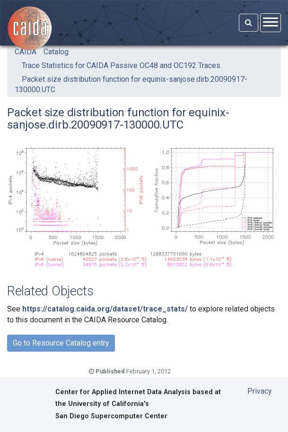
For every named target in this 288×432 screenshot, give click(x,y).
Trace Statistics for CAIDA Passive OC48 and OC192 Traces (121, 65)
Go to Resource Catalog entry (61, 342)
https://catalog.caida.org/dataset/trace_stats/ (105, 308)
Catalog (56, 51)
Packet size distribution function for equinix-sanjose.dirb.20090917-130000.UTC (131, 84)
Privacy (259, 391)
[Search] (248, 23)
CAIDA (25, 51)
